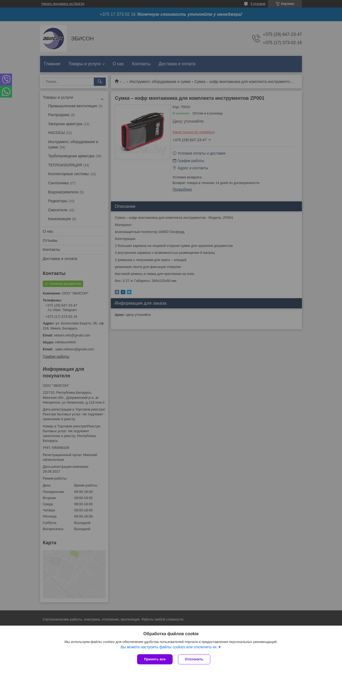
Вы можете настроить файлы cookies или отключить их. (169, 647)
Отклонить (194, 659)
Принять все (155, 659)
